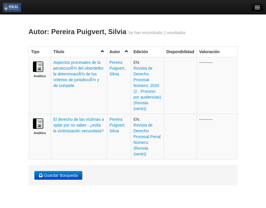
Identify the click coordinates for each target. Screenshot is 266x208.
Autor (119, 51)
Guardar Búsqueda (58, 175)
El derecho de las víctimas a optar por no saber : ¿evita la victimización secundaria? (78, 125)
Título (79, 51)
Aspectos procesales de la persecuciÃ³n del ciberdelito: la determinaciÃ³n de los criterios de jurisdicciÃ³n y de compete (78, 74)
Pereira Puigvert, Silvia (117, 68)
